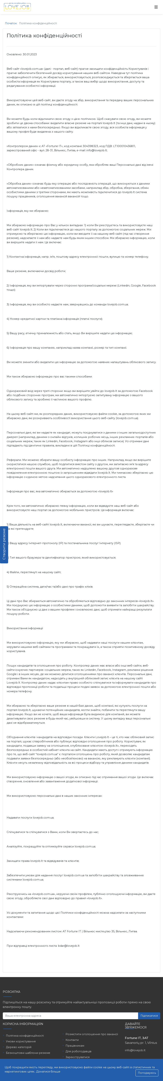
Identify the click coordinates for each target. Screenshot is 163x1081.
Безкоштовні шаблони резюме (28, 1053)
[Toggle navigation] (156, 7)
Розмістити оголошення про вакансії (92, 1034)
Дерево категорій (18, 1047)
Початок (11, 23)
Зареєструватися (78, 1057)
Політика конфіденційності (25, 1035)
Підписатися (149, 1015)
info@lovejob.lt (135, 1050)
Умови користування (21, 1041)
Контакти (72, 1040)
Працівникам (75, 1045)
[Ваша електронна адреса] (70, 1015)
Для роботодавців (78, 1051)
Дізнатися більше (48, 1071)
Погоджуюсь (147, 1073)
